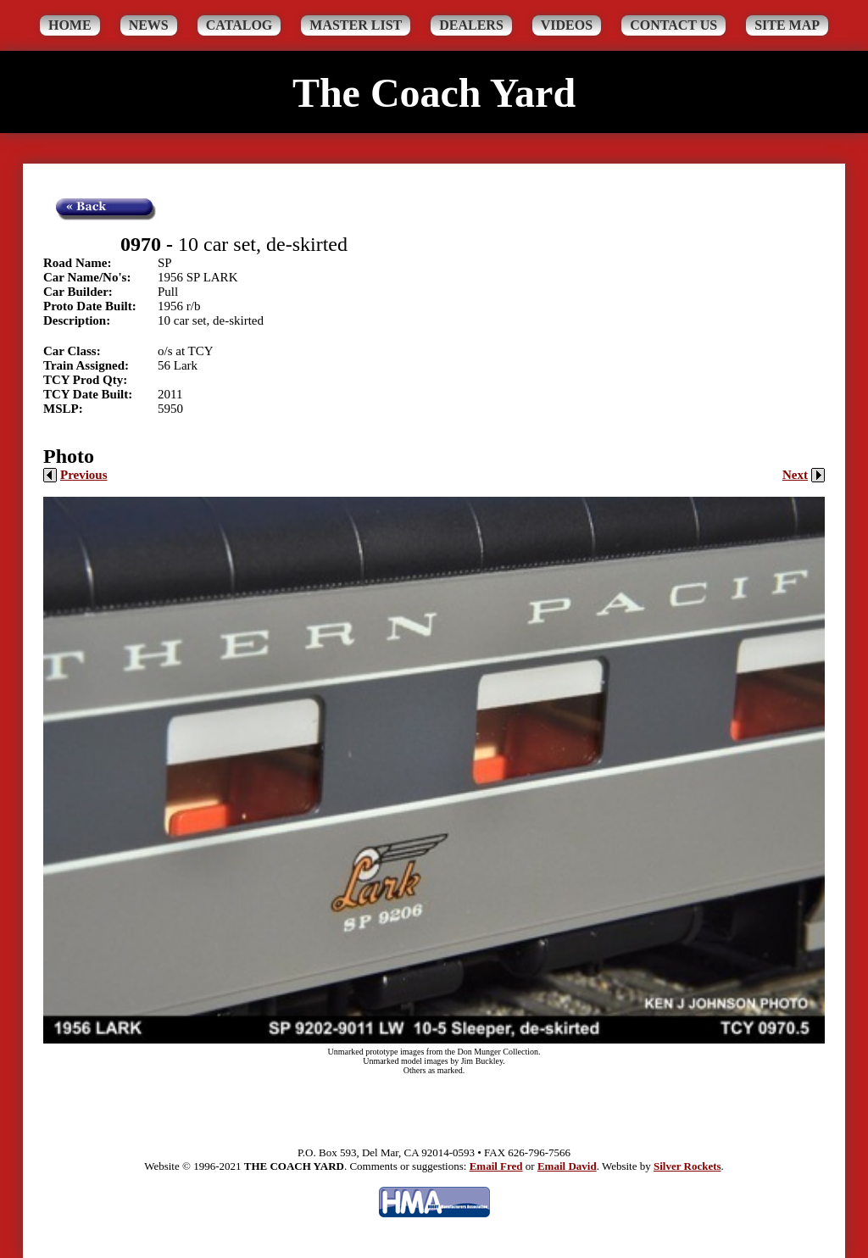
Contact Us (673, 25)
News (149, 25)
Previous (75, 474)
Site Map (787, 25)
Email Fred (496, 1166)
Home (70, 25)
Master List (355, 25)
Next (803, 474)
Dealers (471, 25)
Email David (567, 1166)
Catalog (239, 25)
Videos (567, 25)
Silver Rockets (687, 1166)
